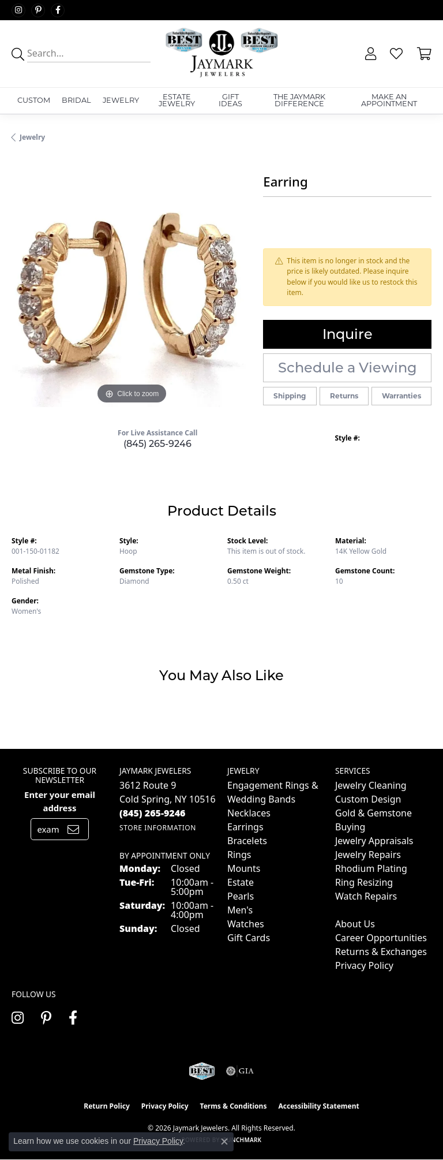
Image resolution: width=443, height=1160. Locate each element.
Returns (344, 395)
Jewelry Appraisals (374, 840)
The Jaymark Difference (299, 100)
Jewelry (121, 100)
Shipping (289, 395)
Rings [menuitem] (239, 854)
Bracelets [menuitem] (247, 840)
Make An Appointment (389, 100)
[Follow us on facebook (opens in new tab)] (58, 10)
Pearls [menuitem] (240, 896)
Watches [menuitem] (245, 923)
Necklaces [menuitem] (249, 813)
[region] (131, 287)
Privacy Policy (364, 965)
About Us (355, 923)
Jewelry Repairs (368, 854)
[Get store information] (157, 828)
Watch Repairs (366, 896)
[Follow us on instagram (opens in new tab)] (18, 10)
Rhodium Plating (371, 868)
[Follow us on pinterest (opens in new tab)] (38, 10)
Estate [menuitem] (240, 882)
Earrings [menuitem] (245, 826)
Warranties (401, 395)
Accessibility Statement (318, 1106)
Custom (33, 100)
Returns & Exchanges (381, 951)
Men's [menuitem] (240, 910)
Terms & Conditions (233, 1106)
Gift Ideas (230, 100)
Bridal (76, 100)
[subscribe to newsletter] (73, 829)
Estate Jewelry (177, 100)
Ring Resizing (364, 882)
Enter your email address (59, 801)
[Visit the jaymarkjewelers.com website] (201, 1071)
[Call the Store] (152, 813)
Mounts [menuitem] (243, 868)
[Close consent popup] (224, 1141)
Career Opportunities (381, 937)
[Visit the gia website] (240, 1071)
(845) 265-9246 (157, 443)
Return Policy (107, 1106)
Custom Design (368, 799)
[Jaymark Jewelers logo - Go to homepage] (221, 53)
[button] (369, 53)
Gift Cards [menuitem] (248, 937)
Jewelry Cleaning (371, 785)
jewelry (32, 137)
